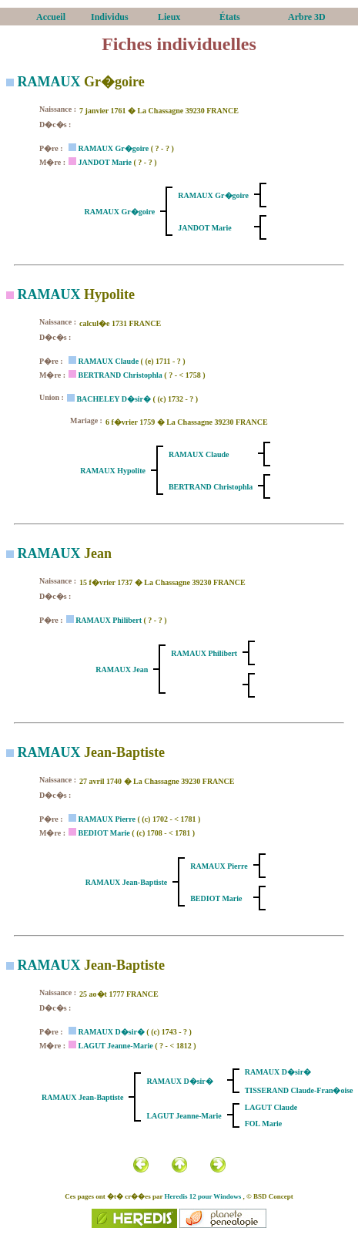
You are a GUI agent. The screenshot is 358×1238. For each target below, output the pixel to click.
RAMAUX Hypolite (113, 470)
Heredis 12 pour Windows (203, 1196)
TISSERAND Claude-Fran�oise (299, 1090)
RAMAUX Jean (121, 669)
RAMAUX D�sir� (111, 1032)
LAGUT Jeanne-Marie (115, 1045)
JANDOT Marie (105, 162)
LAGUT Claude (271, 1107)
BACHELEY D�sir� (113, 399)
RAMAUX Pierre (107, 819)
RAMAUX (49, 81)
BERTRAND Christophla (120, 375)
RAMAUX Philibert (108, 620)
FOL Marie (264, 1123)
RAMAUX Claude (108, 361)
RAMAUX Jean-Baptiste (126, 882)
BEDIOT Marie (103, 833)
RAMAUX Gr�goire (113, 148)
